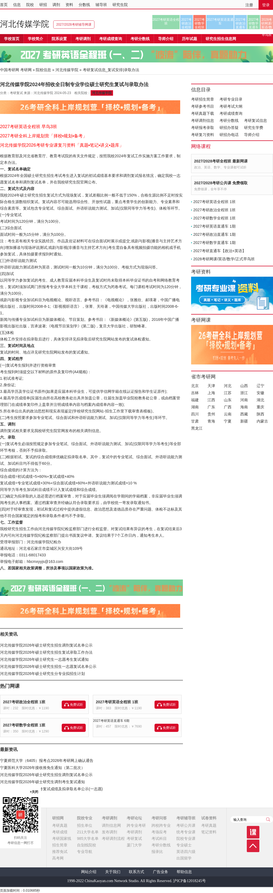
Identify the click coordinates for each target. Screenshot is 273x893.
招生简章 (59, 845)
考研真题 (59, 825)
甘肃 (195, 421)
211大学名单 (88, 832)
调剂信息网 (111, 825)
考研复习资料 (202, 134)
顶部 (253, 846)
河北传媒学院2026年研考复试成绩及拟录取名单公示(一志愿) (51, 789)
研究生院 (120, 4)
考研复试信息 (255, 120)
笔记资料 (208, 832)
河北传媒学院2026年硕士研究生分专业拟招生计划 (42, 673)
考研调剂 (83, 39)
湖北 (260, 400)
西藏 (244, 414)
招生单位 (84, 825)
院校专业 (84, 818)
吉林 (195, 393)
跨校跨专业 (161, 825)
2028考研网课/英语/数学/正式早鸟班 (266, 23)
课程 (253, 832)
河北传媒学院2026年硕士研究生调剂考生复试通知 (42, 782)
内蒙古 (262, 421)
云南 (228, 414)
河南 (244, 400)
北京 (195, 386)
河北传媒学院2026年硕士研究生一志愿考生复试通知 (44, 659)
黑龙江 (197, 428)
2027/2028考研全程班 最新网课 (221, 161)
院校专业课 (185, 838)
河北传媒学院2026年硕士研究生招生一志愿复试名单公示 (48, 666)
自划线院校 (86, 845)
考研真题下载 (202, 113)
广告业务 (160, 872)
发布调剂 (109, 832)
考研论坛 (134, 818)
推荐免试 (59, 851)
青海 (211, 421)
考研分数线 (229, 120)
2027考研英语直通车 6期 (111, 721)
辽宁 (260, 386)
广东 (211, 407)
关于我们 (112, 872)
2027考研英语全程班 (166, 21)
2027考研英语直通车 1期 (214, 226)
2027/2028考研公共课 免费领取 (221, 183)
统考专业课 (185, 832)
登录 (266, 5)
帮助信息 (184, 872)
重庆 (260, 407)
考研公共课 (185, 825)
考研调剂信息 (202, 120)
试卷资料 (208, 818)
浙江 (244, 393)
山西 (244, 386)
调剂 (56, 4)
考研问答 (159, 818)
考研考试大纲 (230, 106)
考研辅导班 (185, 818)
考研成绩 (59, 832)
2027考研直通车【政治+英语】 (219, 251)
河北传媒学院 (24, 23)
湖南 (195, 407)
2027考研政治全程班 (186, 23)
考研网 (26, 70)
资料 (69, 4)
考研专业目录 (230, 99)
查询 (268, 819)
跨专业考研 (136, 825)
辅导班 (101, 4)
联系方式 (136, 872)
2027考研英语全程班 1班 (117, 702)
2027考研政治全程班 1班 (24, 702)
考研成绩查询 (230, 113)
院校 (30, 4)
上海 (211, 393)
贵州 (211, 414)
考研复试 (134, 838)
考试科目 (159, 838)
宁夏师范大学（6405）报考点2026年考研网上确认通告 (46, 760)
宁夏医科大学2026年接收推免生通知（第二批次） (42, 767)
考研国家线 (61, 838)
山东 (228, 400)
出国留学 (184, 858)
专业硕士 (184, 845)
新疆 (244, 421)
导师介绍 (165, 39)
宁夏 (228, 421)
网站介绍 (88, 872)
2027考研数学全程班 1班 (24, 725)
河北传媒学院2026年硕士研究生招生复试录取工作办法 (46, 652)
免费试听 (76, 705)
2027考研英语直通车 (220, 21)
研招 (43, 4)
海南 (244, 407)
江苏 (228, 393)
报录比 (157, 851)
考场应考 (159, 832)
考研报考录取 (202, 127)
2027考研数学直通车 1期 (214, 242)
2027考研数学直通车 (253, 23)
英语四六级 (185, 851)
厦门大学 (134, 845)
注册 (249, 5)
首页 (4, 4)
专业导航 (84, 851)
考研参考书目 (202, 106)
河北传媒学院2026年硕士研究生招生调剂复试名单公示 (46, 645)
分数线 (84, 4)
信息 (17, 4)
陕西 (260, 414)
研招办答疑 (229, 127)
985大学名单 (88, 838)
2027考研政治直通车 (240, 23)
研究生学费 (253, 127)
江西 (211, 400)
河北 (228, 386)
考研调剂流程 (113, 838)
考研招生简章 (202, 99)
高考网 (58, 858)
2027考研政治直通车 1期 (214, 234)
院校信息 (43, 70)
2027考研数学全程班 (199, 23)
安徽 (260, 393)
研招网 (58, 818)
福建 (195, 400)
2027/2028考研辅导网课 (73, 24)
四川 (195, 414)
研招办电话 (229, 134)
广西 (228, 407)
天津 (211, 386)
